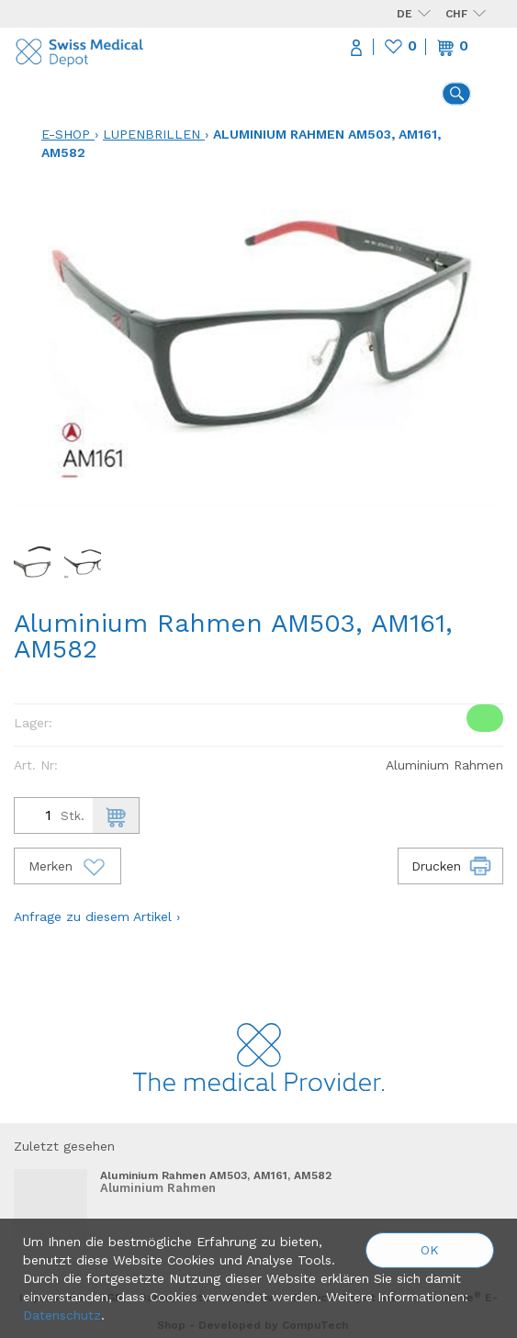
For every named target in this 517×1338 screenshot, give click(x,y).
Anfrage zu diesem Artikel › (97, 916)
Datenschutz (62, 1315)
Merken (67, 866)
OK (430, 1249)
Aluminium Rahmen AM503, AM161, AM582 (216, 1175)
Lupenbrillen (151, 134)
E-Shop (65, 134)
